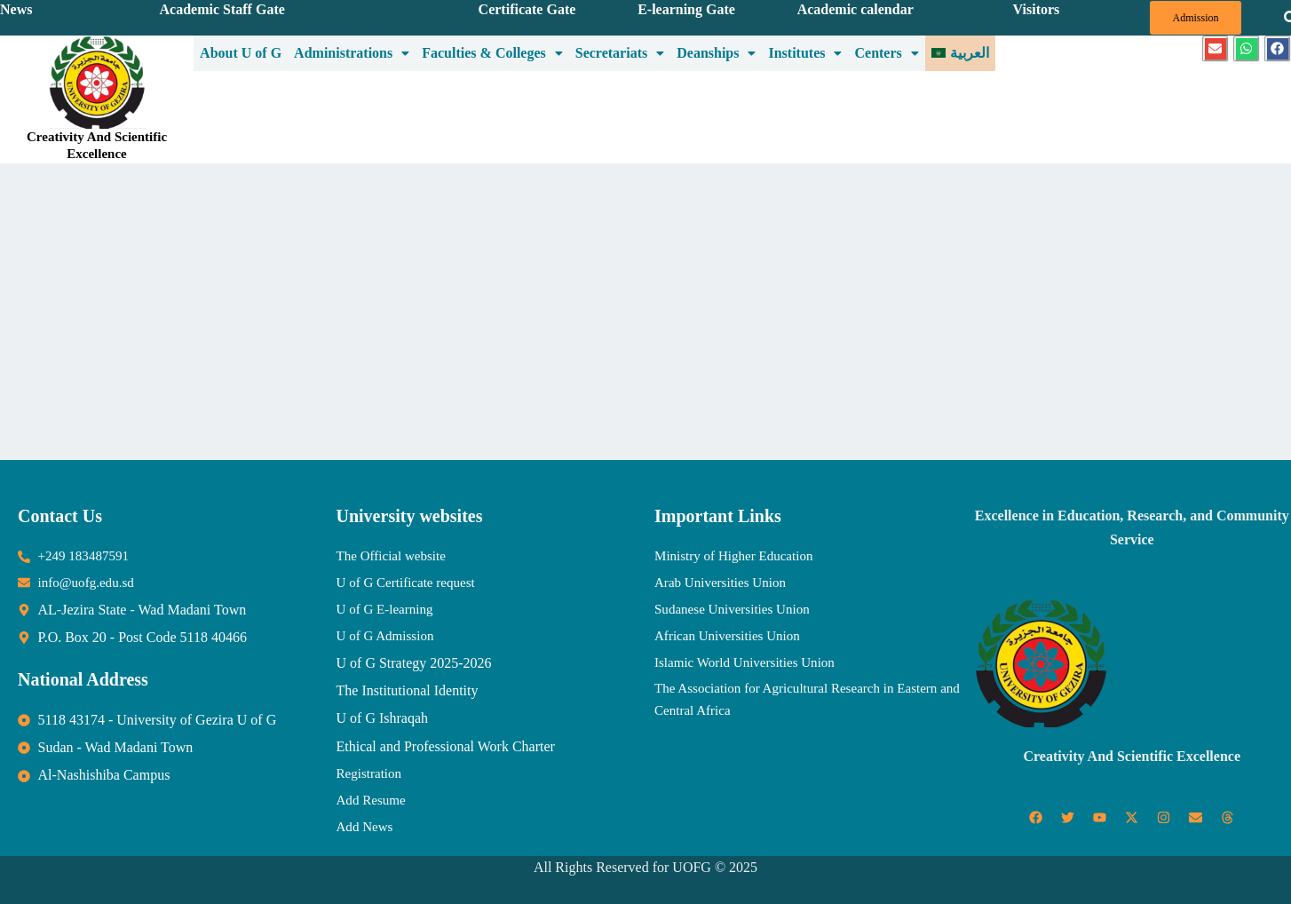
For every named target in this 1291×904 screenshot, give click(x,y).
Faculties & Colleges (492, 51)
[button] (352, 52)
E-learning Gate (686, 9)
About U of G (240, 51)
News (16, 9)
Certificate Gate (527, 9)
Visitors (1036, 9)
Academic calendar (855, 9)
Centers (886, 51)
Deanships (716, 51)
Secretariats (619, 51)
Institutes (805, 51)
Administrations (351, 51)
